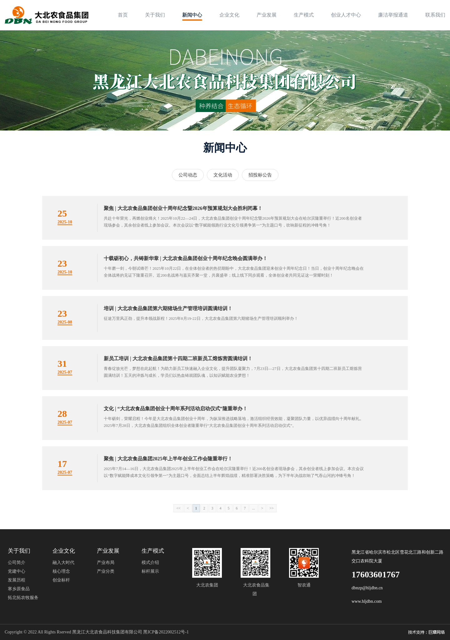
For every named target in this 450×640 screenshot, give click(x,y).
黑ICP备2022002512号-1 (165, 632)
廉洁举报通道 (393, 15)
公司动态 (187, 174)
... (253, 508)
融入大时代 (63, 562)
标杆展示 (150, 571)
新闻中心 (192, 15)
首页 (123, 15)
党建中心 (16, 571)
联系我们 (435, 15)
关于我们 (155, 15)
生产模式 (304, 15)
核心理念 (61, 571)
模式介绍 (150, 562)
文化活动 (222, 174)
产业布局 (105, 562)
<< (178, 508)
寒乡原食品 (19, 588)
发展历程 (16, 580)
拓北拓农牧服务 (23, 597)
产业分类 (105, 571)
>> (271, 508)
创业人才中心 (346, 15)
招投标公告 (260, 174)
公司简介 (16, 562)
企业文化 (229, 15)
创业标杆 (61, 580)
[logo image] (46, 15)
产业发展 (267, 15)
